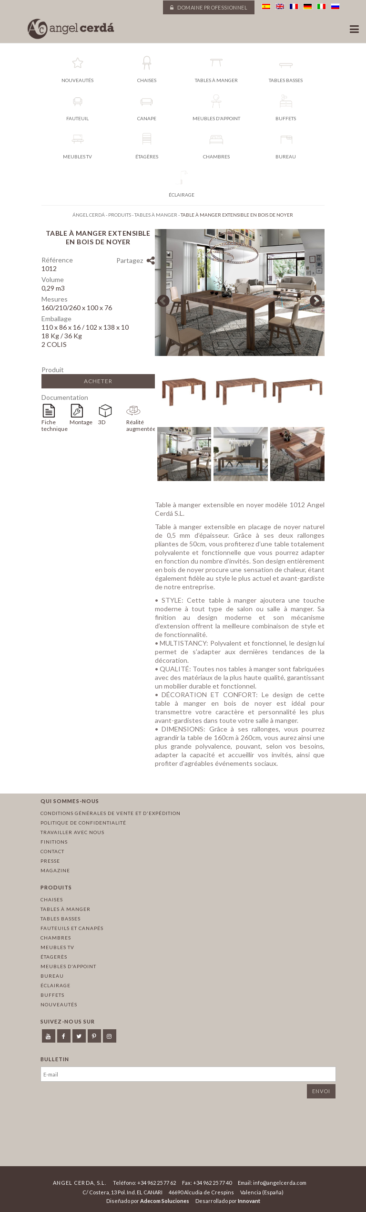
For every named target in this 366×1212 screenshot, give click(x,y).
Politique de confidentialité (83, 822)
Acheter (98, 381)
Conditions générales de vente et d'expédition (111, 813)
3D (101, 422)
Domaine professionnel (208, 7)
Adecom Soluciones (164, 1201)
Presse (50, 861)
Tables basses (61, 918)
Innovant (249, 1201)
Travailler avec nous (72, 832)
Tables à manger (66, 909)
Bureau (52, 976)
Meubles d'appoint (68, 966)
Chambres (56, 937)
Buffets (52, 995)
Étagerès (54, 957)
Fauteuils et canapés (72, 928)
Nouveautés (59, 1004)
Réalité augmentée (140, 425)
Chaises (52, 899)
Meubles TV (57, 947)
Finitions (54, 842)
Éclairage (56, 985)
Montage (81, 422)
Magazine (55, 870)
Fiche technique (54, 425)
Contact (52, 851)
